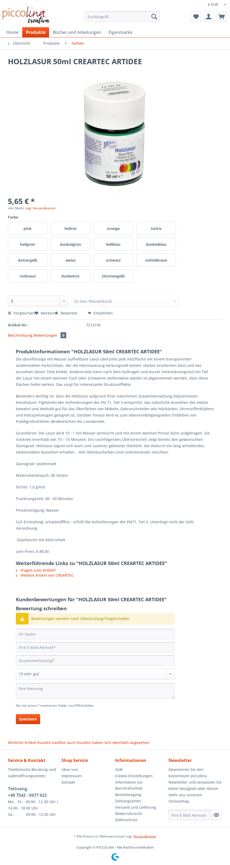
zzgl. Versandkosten (40, 208)
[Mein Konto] (208, 16)
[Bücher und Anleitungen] (77, 32)
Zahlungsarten (128, 800)
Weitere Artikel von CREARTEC (45, 575)
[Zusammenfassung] (95, 660)
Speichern (28, 718)
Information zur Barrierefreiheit (129, 785)
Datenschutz (126, 819)
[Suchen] (154, 16)
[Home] (12, 32)
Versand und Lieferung (135, 807)
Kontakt (68, 782)
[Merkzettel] (195, 16)
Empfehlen (100, 313)
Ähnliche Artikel (22, 742)
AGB (119, 769)
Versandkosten (144, 836)
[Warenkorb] (221, 16)
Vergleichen (21, 313)
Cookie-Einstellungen (134, 775)
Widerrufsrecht (128, 813)
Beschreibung (20, 335)
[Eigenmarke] (120, 32)
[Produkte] (35, 32)
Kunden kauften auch (56, 742)
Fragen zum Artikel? (36, 570)
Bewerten (66, 313)
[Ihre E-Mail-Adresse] (95, 647)
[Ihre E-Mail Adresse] (189, 815)
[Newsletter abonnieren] (216, 815)
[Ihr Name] (95, 634)
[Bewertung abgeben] (95, 673)
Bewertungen (50, 335)
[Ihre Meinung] (95, 691)
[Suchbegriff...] (122, 16)
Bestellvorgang (128, 794)
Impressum (72, 775)
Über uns (70, 769)
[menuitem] (122, 19)
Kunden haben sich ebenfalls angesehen (113, 742)
